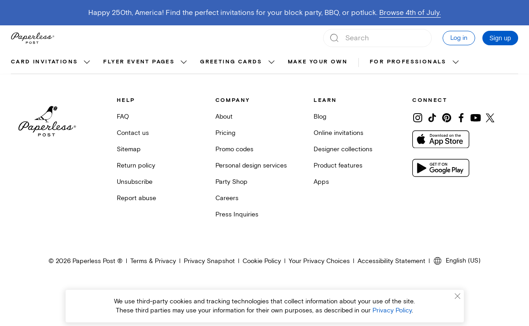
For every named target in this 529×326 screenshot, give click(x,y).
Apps (321, 182)
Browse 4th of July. (410, 12)
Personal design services (251, 165)
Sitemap (129, 149)
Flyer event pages (139, 61)
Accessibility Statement (391, 261)
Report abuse (136, 198)
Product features (338, 165)
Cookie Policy (262, 261)
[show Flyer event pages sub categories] (183, 62)
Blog (320, 116)
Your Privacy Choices (319, 261)
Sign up (500, 38)
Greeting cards (231, 61)
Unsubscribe (135, 182)
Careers (226, 198)
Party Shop (231, 182)
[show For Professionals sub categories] (455, 62)
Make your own (318, 61)
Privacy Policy (392, 310)
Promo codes (234, 149)
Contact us (133, 133)
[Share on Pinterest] (446, 117)
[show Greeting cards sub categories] (271, 62)
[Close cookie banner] (457, 296)
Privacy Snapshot (209, 261)
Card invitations (44, 61)
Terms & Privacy (153, 261)
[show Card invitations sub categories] (86, 62)
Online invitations (338, 133)
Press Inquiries (236, 214)
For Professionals (408, 61)
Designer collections (343, 149)
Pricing (225, 133)
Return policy (136, 165)
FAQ (123, 116)
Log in (458, 38)
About (224, 116)
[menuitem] (51, 62)
